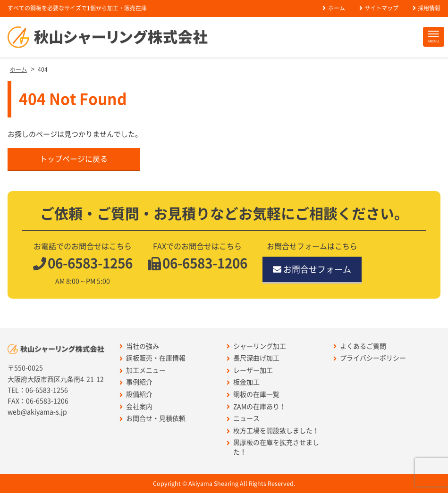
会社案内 (135, 406)
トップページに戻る (74, 159)
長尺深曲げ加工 (253, 358)
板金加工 (243, 382)
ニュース (243, 418)
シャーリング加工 (256, 346)
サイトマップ (378, 8)
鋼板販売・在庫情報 (152, 358)
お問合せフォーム (312, 269)
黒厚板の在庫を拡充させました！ (273, 447)
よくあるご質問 (359, 346)
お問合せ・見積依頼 (152, 418)
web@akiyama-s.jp (37, 412)
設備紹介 (135, 394)
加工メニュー (142, 370)
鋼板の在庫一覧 (253, 394)
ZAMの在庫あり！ (256, 406)
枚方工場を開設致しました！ (273, 431)
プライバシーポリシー (369, 358)
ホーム (333, 8)
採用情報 (426, 8)
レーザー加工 (250, 370)
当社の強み (139, 346)
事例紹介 (135, 382)
